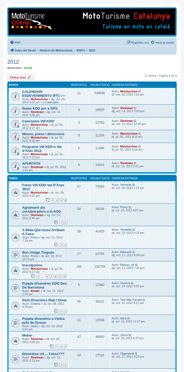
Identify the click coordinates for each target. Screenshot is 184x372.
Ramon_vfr (127, 264)
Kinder (35, 290)
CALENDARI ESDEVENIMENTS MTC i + (43, 94)
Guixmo (125, 283)
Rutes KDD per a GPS (40, 108)
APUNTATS (31, 163)
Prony (124, 207)
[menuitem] (15, 42)
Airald (28, 67)
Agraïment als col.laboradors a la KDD (41, 209)
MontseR (126, 252)
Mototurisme (39, 99)
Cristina (35, 303)
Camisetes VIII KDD (38, 121)
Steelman (37, 111)
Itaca (123, 318)
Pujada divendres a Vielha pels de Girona (43, 321)
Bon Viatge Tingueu (38, 252)
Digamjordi (127, 353)
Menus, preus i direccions (43, 134)
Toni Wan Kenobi (131, 299)
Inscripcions (32, 265)
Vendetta (125, 184)
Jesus (124, 335)
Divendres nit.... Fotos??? (43, 354)
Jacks (34, 326)
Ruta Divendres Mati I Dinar (44, 300)
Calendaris (52, 102)
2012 (13, 62)
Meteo (27, 335)
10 (64, 276)
